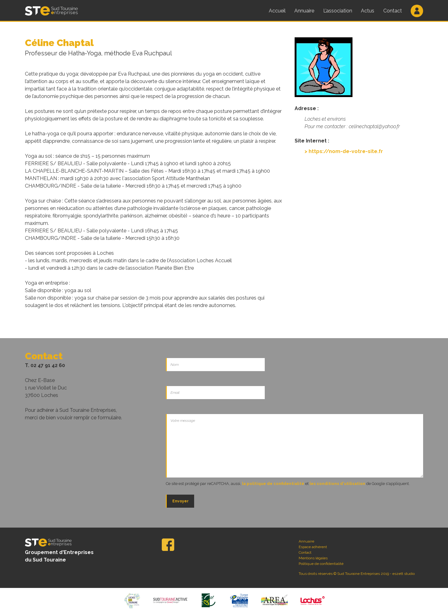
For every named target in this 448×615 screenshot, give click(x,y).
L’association (337, 11)
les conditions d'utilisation (337, 483)
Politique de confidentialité (321, 563)
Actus (367, 11)
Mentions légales (313, 558)
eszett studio (403, 573)
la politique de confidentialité (273, 483)
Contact (392, 11)
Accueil (277, 11)
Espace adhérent (313, 547)
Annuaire (304, 11)
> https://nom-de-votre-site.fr (344, 151)
